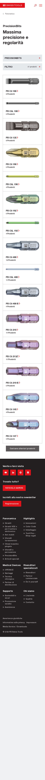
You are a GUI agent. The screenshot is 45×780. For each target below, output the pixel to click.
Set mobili (9, 535)
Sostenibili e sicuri (10, 596)
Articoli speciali (12, 559)
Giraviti (8, 523)
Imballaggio (31, 530)
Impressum (31, 622)
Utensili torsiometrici (11, 539)
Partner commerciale (32, 577)
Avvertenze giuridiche (12, 618)
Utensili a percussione (10, 551)
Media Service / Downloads (15, 627)
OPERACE (9, 570)
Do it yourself (32, 582)
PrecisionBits (11, 555)
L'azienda (30, 595)
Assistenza (10, 607)
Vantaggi (9, 573)
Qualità (29, 599)
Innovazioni (31, 523)
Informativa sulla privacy (14, 622)
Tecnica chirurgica (9, 577)
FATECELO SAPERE (14, 488)
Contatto (30, 602)
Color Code (31, 526)
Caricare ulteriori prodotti (22, 448)
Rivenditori (30, 572)
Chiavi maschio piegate (12, 545)
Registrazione (12, 504)
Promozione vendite (10, 602)
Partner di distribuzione (11, 583)
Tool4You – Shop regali (31, 534)
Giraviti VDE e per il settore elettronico (11, 528)
